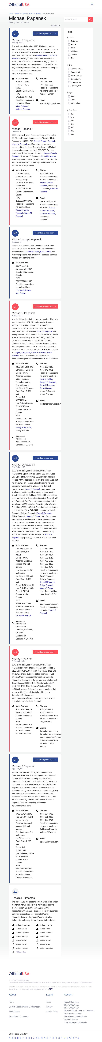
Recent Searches (71, 1002)
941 (72, 131)
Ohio (72, 58)
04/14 (76, 1008)
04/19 (66, 1005)
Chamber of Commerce (19, 1017)
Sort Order (55, 25)
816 (72, 124)
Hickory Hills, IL (76, 69)
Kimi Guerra (45, 252)
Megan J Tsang (33, 516)
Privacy (49, 1007)
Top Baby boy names (73, 1014)
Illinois (73, 48)
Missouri (74, 55)
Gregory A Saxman (22, 353)
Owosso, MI (75, 72)
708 (72, 121)
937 (72, 127)
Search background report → (45, 33)
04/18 (71, 1005)
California (74, 41)
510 (72, 117)
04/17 (76, 1005)
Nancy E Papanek (45, 331)
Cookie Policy (52, 1012)
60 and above (76, 103)
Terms (48, 1002)
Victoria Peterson (23, 109)
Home (11, 1002)
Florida (73, 44)
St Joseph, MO (76, 82)
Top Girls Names (71, 1019)
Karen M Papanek (19, 144)
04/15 (71, 1008)
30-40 (73, 96)
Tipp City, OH (76, 86)
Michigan (74, 51)
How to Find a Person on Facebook (79, 1011)
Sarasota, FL (75, 79)
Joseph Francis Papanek (44, 141)
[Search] (76, 19)
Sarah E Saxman (38, 353)
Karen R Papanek (32, 489)
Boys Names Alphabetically (75, 1022)
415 (72, 114)
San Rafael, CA (77, 75)
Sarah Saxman (46, 388)
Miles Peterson (42, 55)
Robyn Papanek (46, 585)
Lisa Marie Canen (31, 252)
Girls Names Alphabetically (75, 1017)
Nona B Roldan (46, 379)
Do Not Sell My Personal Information (24, 1007)
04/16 (66, 1008)
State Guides (14, 1012)
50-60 (73, 100)
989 (72, 134)
